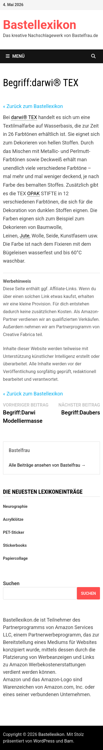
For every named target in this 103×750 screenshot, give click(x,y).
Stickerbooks (15, 545)
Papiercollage (15, 558)
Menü (15, 56)
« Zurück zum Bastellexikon (33, 106)
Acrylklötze (13, 519)
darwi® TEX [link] (24, 117)
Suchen (11, 583)
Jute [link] (24, 236)
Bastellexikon (39, 25)
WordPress (44, 741)
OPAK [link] (33, 193)
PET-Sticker (13, 532)
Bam (68, 741)
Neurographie (15, 506)
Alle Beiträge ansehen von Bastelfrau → (47, 465)
